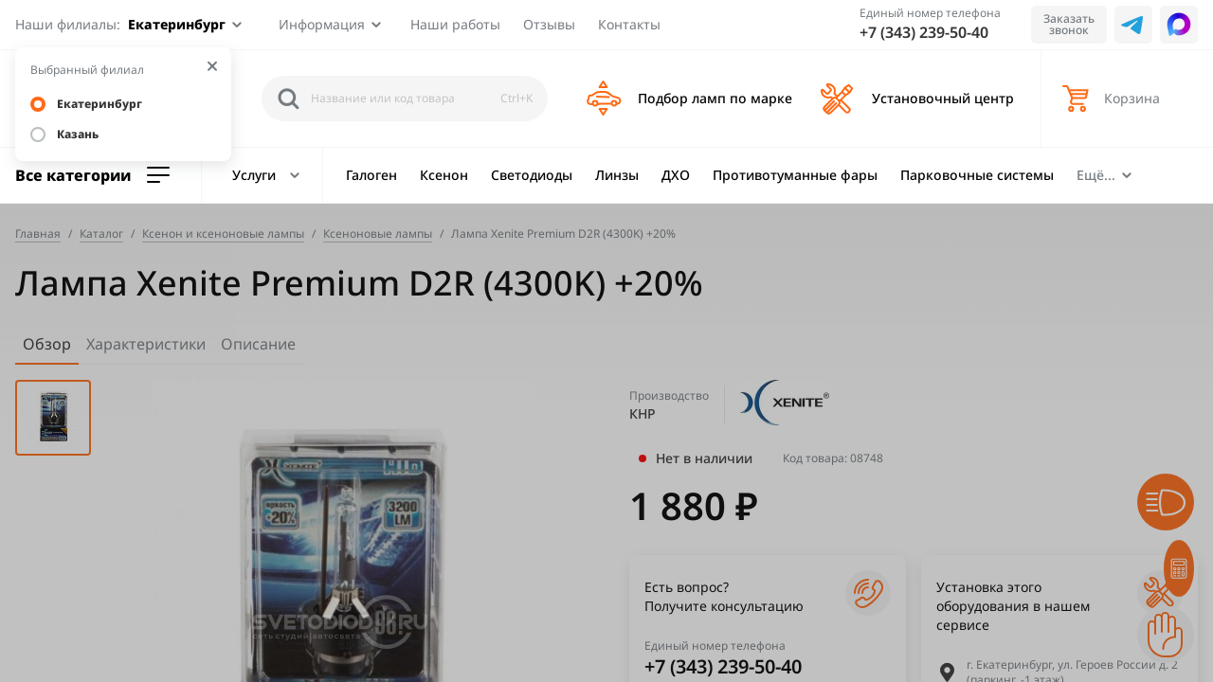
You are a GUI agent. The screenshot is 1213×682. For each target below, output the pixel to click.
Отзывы (549, 24)
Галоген (371, 175)
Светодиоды (531, 175)
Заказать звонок (1069, 24)
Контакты (629, 24)
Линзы (617, 175)
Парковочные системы (977, 175)
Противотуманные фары (795, 175)
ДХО (675, 175)
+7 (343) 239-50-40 (924, 32)
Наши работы (455, 24)
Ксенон (444, 175)
